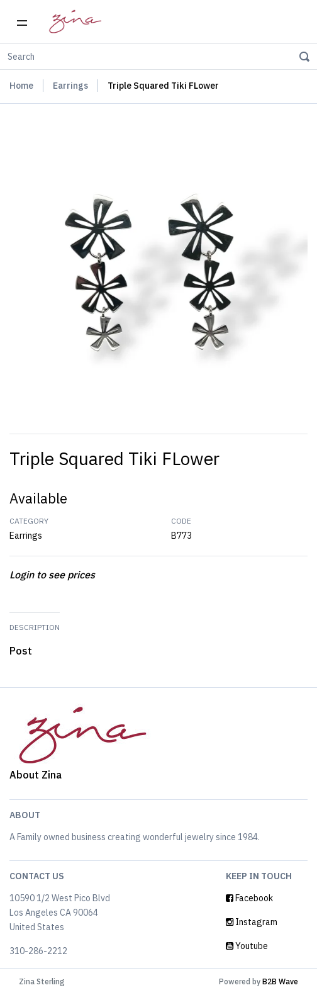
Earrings (70, 85)
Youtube (247, 946)
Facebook (249, 898)
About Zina (35, 774)
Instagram (251, 922)
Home (21, 85)
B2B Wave (280, 981)
